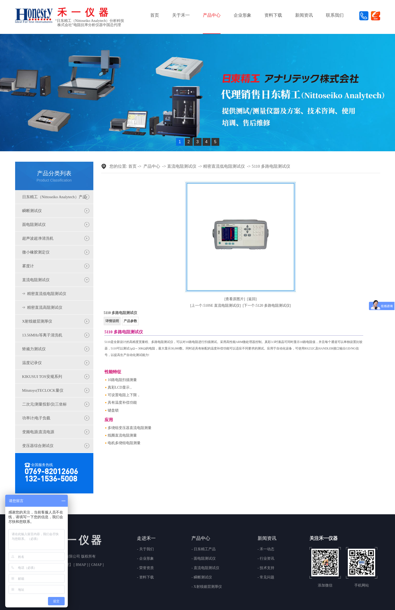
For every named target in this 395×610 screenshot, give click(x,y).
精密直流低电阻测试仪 (46, 294)
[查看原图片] (234, 299)
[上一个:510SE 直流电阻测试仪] (215, 305)
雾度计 (28, 266)
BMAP (81, 565)
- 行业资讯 (266, 558)
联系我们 (335, 15)
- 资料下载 (145, 577)
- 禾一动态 (266, 549)
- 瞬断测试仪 (201, 577)
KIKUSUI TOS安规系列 (42, 377)
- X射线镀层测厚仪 (206, 587)
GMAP (96, 565)
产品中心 (212, 15)
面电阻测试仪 (34, 224)
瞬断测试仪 (32, 211)
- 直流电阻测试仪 (205, 568)
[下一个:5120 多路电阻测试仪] (267, 305)
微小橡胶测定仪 (36, 252)
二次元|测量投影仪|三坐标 (44, 404)
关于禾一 (181, 15)
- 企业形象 (145, 558)
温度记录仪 (32, 363)
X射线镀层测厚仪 (37, 321)
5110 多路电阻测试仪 (271, 166)
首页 (154, 15)
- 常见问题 (266, 577)
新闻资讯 (304, 15)
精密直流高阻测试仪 (44, 307)
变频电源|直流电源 (38, 432)
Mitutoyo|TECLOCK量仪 (42, 390)
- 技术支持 (266, 568)
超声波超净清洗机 (37, 238)
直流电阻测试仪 (36, 280)
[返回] (252, 299)
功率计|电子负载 (36, 418)
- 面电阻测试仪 (203, 558)
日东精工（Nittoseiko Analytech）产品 (54, 197)
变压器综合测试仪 (37, 446)
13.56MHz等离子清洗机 (42, 335)
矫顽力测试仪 (34, 349)
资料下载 (273, 15)
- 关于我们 (145, 549)
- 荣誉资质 (145, 568)
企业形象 (242, 15)
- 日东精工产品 (203, 549)
